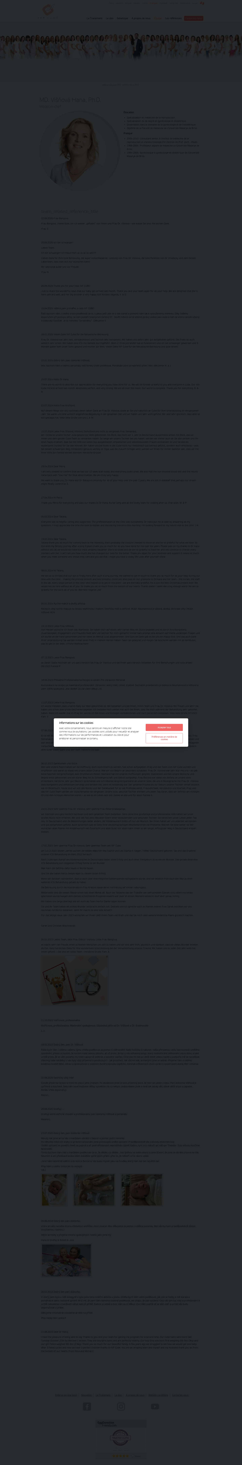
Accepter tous (164, 727)
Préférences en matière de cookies (164, 738)
